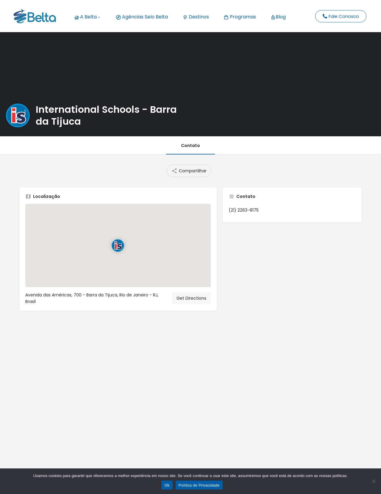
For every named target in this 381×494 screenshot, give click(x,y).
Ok (166, 485)
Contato (190, 145)
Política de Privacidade (199, 485)
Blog (278, 16)
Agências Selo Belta (142, 16)
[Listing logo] (18, 115)
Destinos (196, 16)
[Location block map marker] (118, 245)
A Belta (87, 16)
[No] (374, 481)
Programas (240, 16)
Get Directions (191, 298)
